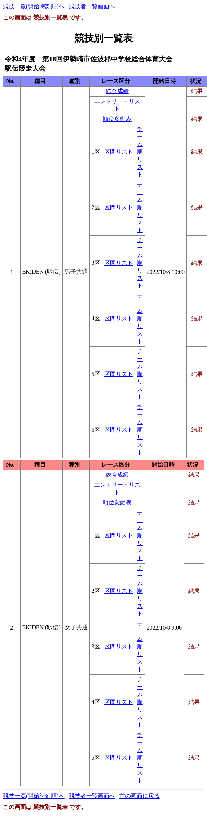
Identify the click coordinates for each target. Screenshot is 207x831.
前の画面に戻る (139, 796)
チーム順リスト (140, 152)
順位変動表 (117, 119)
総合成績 (117, 91)
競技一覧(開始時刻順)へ (34, 6)
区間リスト (118, 152)
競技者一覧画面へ (92, 6)
